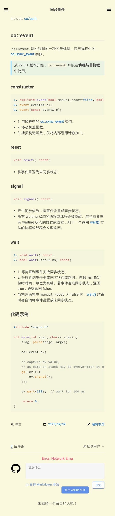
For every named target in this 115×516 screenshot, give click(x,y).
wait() (95, 222)
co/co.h (30, 19)
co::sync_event (22, 54)
